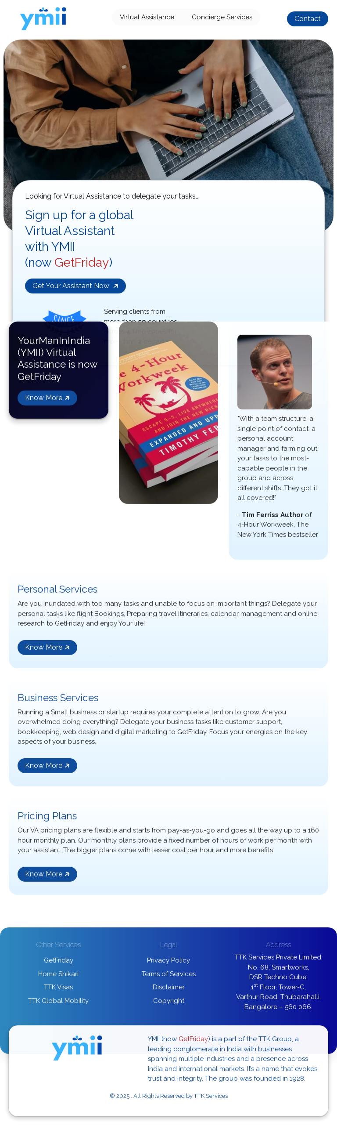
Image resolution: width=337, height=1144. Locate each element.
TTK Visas (58, 989)
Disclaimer (169, 989)
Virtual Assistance (147, 17)
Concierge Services (222, 17)
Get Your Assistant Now (76, 286)
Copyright (168, 1003)
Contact (307, 18)
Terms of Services (169, 976)
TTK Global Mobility (58, 1003)
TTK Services (211, 1098)
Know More (48, 400)
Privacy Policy (168, 963)
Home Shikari (58, 976)
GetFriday (58, 963)
